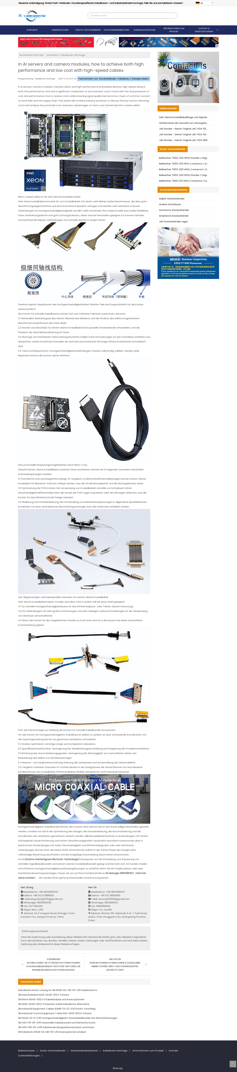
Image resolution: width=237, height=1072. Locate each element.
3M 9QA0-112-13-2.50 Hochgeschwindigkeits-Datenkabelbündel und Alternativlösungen (67, 1018)
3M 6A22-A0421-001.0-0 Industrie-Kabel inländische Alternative (53, 1004)
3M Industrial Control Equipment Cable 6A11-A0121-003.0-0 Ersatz (55, 1013)
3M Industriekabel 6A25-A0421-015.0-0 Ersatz (43, 994)
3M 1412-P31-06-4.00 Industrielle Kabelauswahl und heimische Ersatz (57, 1022)
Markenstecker (60, 29)
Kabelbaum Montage (145, 29)
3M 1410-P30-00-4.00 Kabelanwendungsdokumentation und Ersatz (56, 1027)
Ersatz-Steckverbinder (88, 29)
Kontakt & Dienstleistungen (204, 30)
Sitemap (118, 1068)
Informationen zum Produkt (174, 30)
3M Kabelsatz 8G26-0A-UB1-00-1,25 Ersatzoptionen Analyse (52, 1031)
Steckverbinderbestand (116, 29)
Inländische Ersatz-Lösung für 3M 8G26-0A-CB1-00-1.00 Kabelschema (57, 990)
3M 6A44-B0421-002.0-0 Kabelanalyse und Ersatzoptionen (51, 999)
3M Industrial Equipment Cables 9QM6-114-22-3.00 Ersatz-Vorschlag (56, 1008)
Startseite (32, 29)
